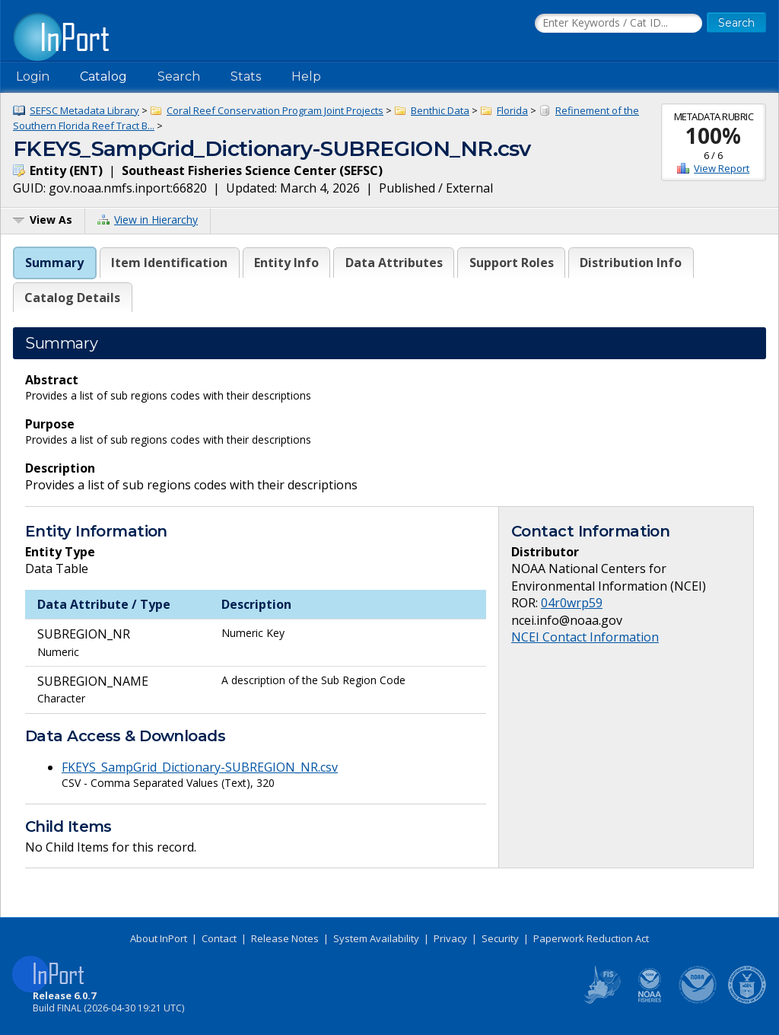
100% (713, 135)
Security (500, 938)
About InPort (158, 938)
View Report (721, 168)
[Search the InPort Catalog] (618, 23)
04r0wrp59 (572, 602)
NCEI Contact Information (585, 637)
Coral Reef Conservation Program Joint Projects (275, 110)
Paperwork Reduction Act (591, 938)
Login (32, 76)
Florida (512, 110)
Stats (246, 76)
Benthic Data (440, 110)
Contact (219, 938)
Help (306, 76)
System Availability (376, 938)
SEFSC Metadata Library (84, 110)
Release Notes (285, 938)
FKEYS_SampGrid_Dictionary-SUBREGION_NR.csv (200, 767)
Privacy (450, 938)
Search (178, 76)
